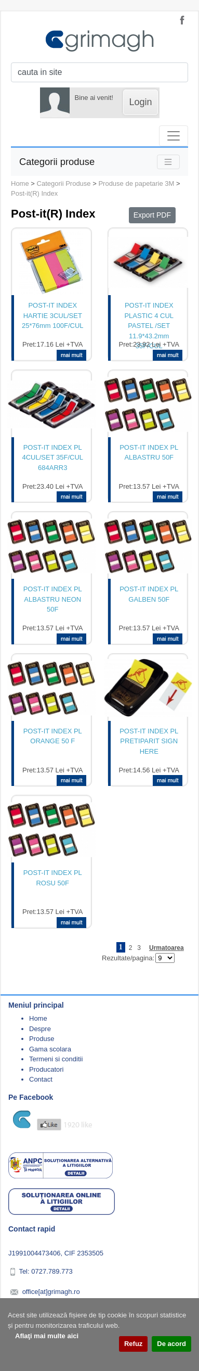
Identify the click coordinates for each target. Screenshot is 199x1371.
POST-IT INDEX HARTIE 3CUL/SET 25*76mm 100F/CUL (53, 315)
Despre (40, 1029)
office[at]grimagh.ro (51, 1292)
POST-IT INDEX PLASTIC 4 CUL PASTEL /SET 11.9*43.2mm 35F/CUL (149, 320)
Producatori (46, 1069)
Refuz (133, 1344)
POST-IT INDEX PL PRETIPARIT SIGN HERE (149, 741)
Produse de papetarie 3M (136, 183)
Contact (40, 1079)
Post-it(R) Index (34, 193)
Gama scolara (50, 1049)
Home (20, 183)
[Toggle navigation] (173, 135)
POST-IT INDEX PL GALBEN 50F (149, 594)
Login (140, 102)
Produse (41, 1039)
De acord (171, 1344)
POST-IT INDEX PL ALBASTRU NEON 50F (52, 599)
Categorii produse (57, 161)
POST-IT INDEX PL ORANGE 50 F (52, 736)
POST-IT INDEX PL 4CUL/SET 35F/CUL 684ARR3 (52, 457)
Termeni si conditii (56, 1059)
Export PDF (152, 215)
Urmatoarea (166, 947)
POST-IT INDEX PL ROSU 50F (52, 878)
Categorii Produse (64, 183)
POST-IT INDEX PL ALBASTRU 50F (149, 452)
